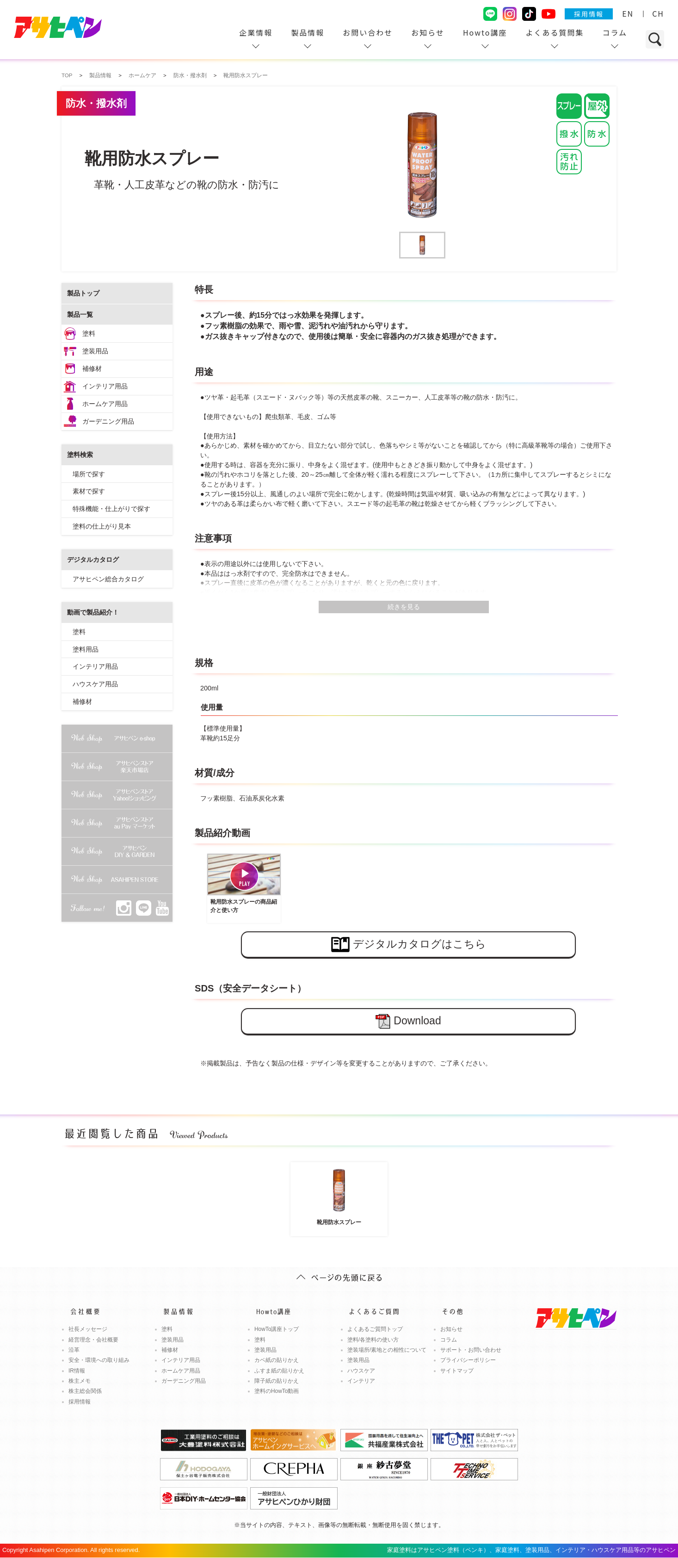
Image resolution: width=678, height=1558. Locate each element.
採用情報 (589, 13)
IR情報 (76, 1370)
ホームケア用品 (105, 403)
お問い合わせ (368, 32)
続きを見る (404, 606)
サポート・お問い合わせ (470, 1350)
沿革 (74, 1350)
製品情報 (307, 32)
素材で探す (89, 491)
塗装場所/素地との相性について (386, 1350)
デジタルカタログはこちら (408, 944)
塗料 (88, 333)
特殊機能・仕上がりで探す (111, 508)
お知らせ (427, 32)
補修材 (92, 368)
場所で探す (89, 474)
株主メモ (79, 1381)
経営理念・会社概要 (93, 1339)
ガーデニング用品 (108, 421)
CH (658, 13)
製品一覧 (80, 314)
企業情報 (255, 32)
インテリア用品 (105, 386)
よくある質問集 (554, 32)
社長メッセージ (87, 1329)
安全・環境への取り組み (98, 1360)
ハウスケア (361, 1370)
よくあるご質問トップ (375, 1329)
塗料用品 (86, 649)
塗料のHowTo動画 (276, 1391)
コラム (614, 32)
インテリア (361, 1381)
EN (628, 13)
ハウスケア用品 (95, 684)
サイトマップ (457, 1370)
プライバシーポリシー (468, 1360)
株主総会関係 (85, 1391)
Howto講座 (485, 32)
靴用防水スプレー (339, 1194)
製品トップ (83, 293)
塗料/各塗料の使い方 (373, 1339)
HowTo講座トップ (276, 1329)
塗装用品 (95, 351)
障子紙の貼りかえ (276, 1381)
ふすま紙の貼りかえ (279, 1370)
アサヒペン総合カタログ (108, 579)
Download (408, 1021)
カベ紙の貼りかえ (276, 1360)
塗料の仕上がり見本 (102, 526)
